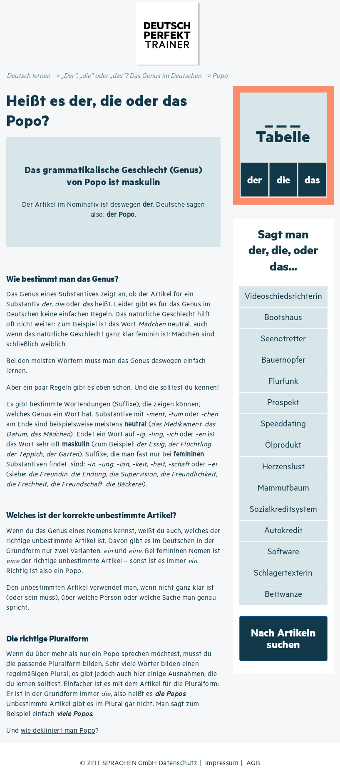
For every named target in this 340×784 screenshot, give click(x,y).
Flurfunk (283, 381)
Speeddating (283, 424)
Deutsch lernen (28, 76)
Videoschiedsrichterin (283, 296)
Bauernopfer (283, 360)
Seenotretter (283, 339)
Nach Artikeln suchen (283, 638)
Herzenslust (283, 467)
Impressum (222, 763)
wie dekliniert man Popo (58, 731)
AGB (253, 763)
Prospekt (283, 403)
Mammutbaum (283, 488)
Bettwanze (283, 594)
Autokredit (283, 531)
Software (283, 552)
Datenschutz (178, 763)
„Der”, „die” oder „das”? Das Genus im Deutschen (131, 76)
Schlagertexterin (283, 573)
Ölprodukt (283, 445)
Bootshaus (283, 318)
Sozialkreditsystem (283, 509)
